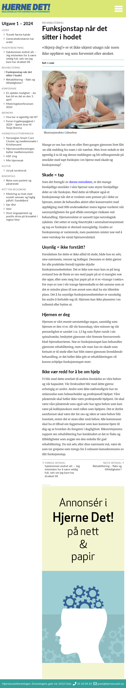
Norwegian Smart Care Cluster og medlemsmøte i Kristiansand (22, 141)
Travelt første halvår (18, 34)
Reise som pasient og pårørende (18, 182)
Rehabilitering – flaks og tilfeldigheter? (20, 81)
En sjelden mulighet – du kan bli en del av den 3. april (21, 96)
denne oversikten (80, 182)
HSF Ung (11, 156)
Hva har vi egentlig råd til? (22, 117)
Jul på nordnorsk (16, 170)
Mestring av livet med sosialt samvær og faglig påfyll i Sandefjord (20, 197)
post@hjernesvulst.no (111, 683)
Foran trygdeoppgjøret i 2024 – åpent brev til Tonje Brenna (20, 124)
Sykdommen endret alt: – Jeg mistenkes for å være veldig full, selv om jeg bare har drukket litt (21, 56)
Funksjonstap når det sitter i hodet (19, 73)
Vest (8, 208)
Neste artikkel (112, 462)
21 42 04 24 (84, 683)
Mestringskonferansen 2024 (19, 105)
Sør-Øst (11, 204)
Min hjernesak (14, 160)
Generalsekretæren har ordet (20, 40)
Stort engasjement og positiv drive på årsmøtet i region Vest (22, 216)
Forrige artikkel (55, 462)
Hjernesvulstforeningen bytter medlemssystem (20, 150)
